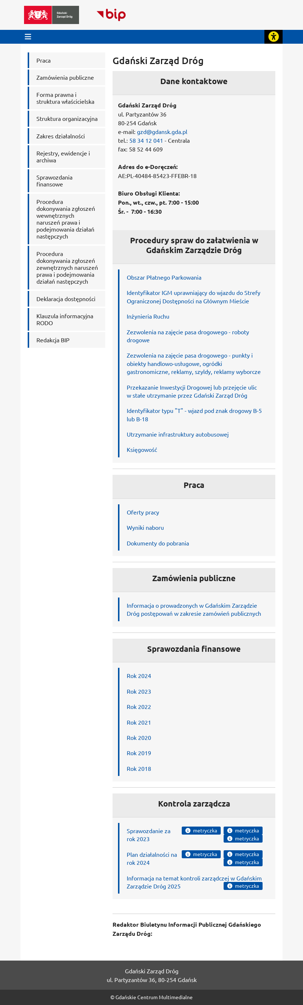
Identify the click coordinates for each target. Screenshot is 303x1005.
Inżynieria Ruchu (148, 316)
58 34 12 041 (146, 140)
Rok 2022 (139, 706)
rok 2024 (138, 862)
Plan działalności (148, 854)
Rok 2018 (139, 768)
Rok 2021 (139, 722)
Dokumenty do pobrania (158, 543)
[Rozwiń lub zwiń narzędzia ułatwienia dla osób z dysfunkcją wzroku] (273, 37)
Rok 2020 (139, 737)
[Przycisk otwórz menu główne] (28, 36)
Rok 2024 (139, 675)
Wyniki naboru (145, 527)
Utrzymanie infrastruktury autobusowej (178, 434)
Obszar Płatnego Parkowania (164, 277)
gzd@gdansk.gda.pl (162, 131)
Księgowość (142, 449)
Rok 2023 (139, 691)
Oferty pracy (143, 512)
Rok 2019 (139, 752)
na (174, 854)
